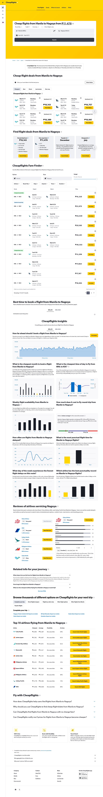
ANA (23, 518)
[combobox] (36, 27)
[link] (23, 155)
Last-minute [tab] (38, 89)
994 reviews (25, 541)
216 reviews (25, 550)
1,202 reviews (25, 523)
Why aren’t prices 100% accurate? (55, 751)
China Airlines (25, 509)
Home (14, 60)
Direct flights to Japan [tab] (33, 592)
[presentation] (73, 23)
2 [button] (91, 283)
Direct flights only (49, 27)
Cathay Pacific (25, 527)
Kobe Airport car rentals (20, 606)
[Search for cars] (3, 14)
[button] (3, 2)
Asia (18, 60)
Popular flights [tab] (18, 596)
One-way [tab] (47, 89)
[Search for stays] (3, 11)
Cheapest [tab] (17, 89)
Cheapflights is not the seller (55, 746)
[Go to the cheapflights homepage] (12, 2)
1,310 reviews (25, 532)
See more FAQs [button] (42, 581)
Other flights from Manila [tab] (77, 592)
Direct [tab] (30, 89)
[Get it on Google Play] (83, 764)
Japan (22, 60)
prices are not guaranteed (46, 740)
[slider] (97, 179)
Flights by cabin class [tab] (48, 592)
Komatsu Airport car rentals (48, 606)
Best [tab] (24, 89)
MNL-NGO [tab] (58, 300)
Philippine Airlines (26, 536)
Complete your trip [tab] (20, 592)
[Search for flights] (3, 7)
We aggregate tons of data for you (55, 748)
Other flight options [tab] (62, 592)
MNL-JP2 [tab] (50, 300)
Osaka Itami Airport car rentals (76, 604)
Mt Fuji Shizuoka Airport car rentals (50, 604)
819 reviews (25, 514)
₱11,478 (67, 23)
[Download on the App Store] (83, 768)
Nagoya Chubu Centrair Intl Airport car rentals (26, 604)
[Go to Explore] (3, 17)
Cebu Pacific (25, 546)
